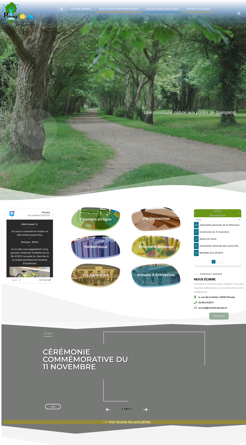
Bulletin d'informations (118, 9)
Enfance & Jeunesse (156, 247)
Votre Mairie (81, 9)
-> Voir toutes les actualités (128, 422)
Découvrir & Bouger (162, 9)
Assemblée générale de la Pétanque (220, 225)
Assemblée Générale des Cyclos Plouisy (221, 246)
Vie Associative (96, 275)
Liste (198, 219)
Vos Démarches (156, 218)
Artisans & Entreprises (156, 275)
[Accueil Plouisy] (61, 9)
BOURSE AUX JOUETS (211, 252)
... (221, 261)
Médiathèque (95, 247)
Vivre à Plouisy (198, 9)
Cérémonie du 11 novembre (214, 232)
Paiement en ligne (95, 219)
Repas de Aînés (208, 239)
